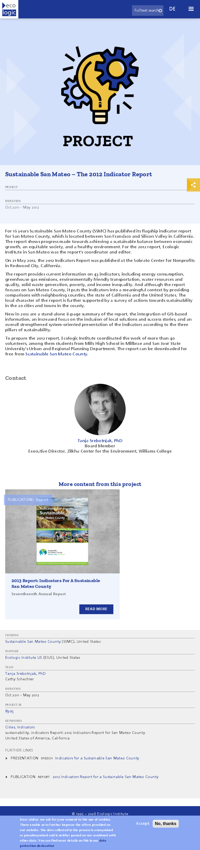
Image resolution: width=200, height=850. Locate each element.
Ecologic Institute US (23, 658)
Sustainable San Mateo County (56, 354)
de (172, 9)
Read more (96, 609)
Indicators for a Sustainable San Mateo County (97, 758)
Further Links (19, 750)
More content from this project (100, 484)
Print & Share (193, 184)
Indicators (26, 727)
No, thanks (165, 825)
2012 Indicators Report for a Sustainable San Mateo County (105, 777)
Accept (142, 826)
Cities (10, 727)
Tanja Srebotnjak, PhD (25, 674)
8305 (9, 711)
